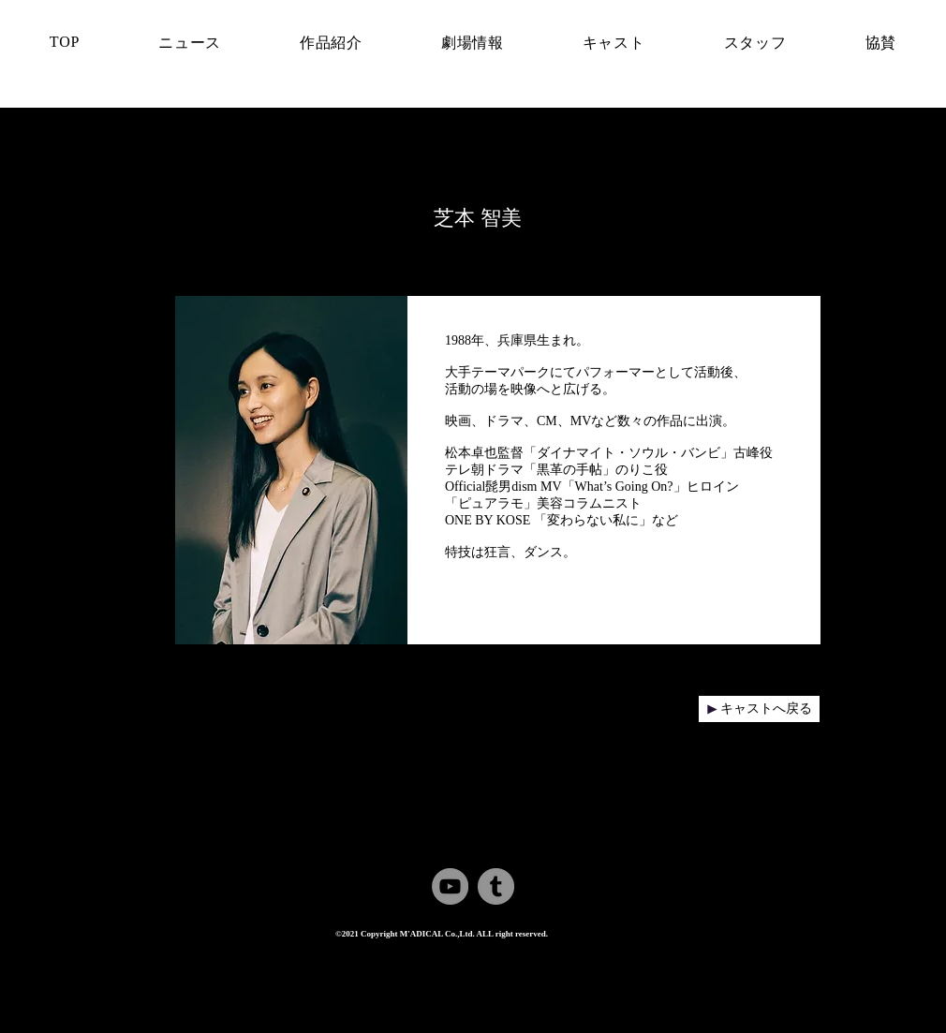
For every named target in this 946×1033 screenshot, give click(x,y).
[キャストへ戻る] (759, 709)
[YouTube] (450, 886)
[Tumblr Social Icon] (496, 886)
